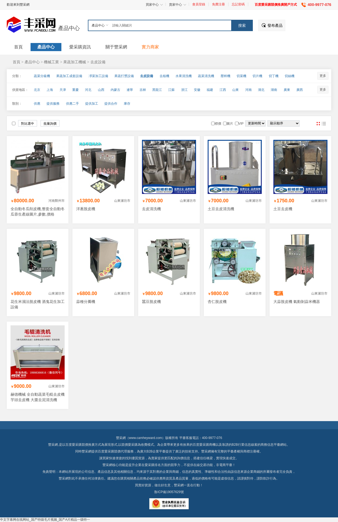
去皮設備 (97, 62)
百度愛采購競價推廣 (80, 445)
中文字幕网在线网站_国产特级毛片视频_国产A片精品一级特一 (45, 519)
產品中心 (69, 28)
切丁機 (274, 76)
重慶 (75, 90)
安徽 (197, 90)
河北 (88, 90)
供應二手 (72, 103)
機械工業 (51, 62)
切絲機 (289, 76)
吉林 (143, 90)
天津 (62, 90)
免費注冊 (218, 4)
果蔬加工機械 (74, 62)
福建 (210, 90)
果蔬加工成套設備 (69, 76)
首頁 (16, 62)
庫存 (127, 103)
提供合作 (110, 103)
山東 (235, 90)
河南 (248, 90)
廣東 (287, 90)
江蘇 (171, 90)
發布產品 (275, 25)
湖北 (261, 90)
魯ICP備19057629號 (169, 492)
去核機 (164, 76)
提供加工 (91, 103)
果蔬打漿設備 (124, 76)
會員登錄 (198, 4)
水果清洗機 (183, 76)
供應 (37, 103)
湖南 (274, 90)
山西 (101, 90)
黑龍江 (157, 90)
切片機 (257, 76)
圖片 (318, 123)
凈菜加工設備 (98, 76)
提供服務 (53, 103)
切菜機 (241, 76)
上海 (50, 90)
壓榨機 (225, 76)
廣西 (299, 90)
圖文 (323, 123)
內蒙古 (115, 90)
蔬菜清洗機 (206, 76)
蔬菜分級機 (42, 76)
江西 (223, 90)
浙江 (184, 90)
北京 (37, 90)
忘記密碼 (238, 4)
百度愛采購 (106, 451)
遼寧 (130, 90)
